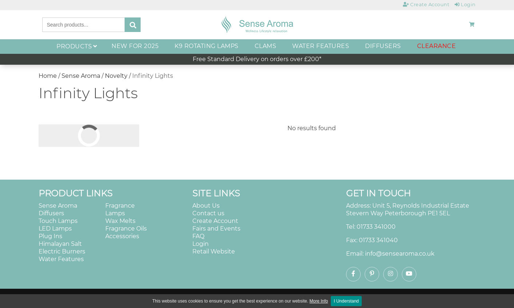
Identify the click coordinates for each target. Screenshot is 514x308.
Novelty (117, 75)
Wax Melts (120, 220)
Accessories (122, 236)
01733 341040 (378, 240)
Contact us (208, 213)
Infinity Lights (152, 75)
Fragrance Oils (126, 228)
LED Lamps (55, 228)
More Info (319, 301)
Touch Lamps (58, 220)
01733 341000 (376, 226)
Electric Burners (62, 251)
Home (48, 75)
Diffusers (51, 213)
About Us (206, 205)
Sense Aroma (81, 75)
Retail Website (213, 251)
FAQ (198, 236)
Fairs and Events (216, 228)
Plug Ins (50, 236)
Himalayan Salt (60, 243)
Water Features (61, 259)
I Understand (346, 301)
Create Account (215, 220)
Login (200, 243)
